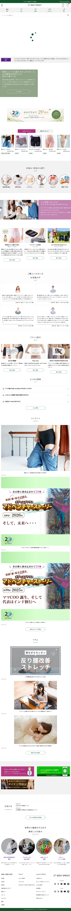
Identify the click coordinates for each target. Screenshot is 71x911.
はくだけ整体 (22, 878)
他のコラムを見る (35, 753)
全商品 (2, 878)
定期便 (2, 905)
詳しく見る (12, 260)
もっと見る (19, 91)
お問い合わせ (39, 898)
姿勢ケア (3, 891)
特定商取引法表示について (42, 895)
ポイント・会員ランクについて (43, 881)
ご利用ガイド (39, 878)
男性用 (2, 885)
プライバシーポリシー (41, 891)
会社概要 (38, 888)
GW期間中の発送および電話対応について (27, 810)
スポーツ (3, 895)
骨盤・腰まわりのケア (6, 888)
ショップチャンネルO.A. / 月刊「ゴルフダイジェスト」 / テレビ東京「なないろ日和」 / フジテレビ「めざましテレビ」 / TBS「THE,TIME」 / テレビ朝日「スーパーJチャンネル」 (41, 59)
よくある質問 (39, 885)
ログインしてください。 (65, 1)
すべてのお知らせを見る (35, 817)
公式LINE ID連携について (22, 805)
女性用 (2, 881)
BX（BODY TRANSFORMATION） (27, 885)
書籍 (2, 901)
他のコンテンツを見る (35, 629)
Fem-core (21, 881)
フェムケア (3, 898)
